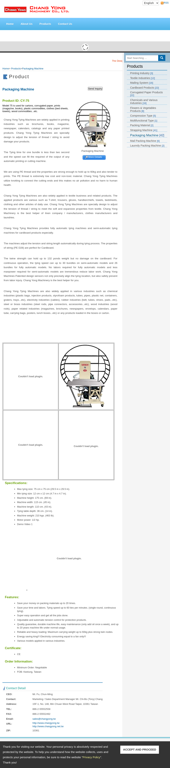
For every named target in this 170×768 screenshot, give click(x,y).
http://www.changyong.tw (45, 723)
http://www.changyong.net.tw (47, 726)
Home (10, 23)
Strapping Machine (143, 130)
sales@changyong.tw (44, 718)
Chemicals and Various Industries (143, 102)
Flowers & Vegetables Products (143, 109)
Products (45, 23)
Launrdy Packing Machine (147, 145)
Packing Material (141, 125)
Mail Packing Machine (144, 140)
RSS (165, 2)
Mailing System (141, 82)
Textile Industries (142, 78)
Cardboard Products (144, 87)
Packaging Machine (147, 135)
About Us (27, 23)
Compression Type (143, 115)
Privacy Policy (91, 757)
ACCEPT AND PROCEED (139, 749)
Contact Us (65, 23)
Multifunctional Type (143, 120)
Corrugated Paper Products (146, 94)
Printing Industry (141, 73)
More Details (95, 157)
